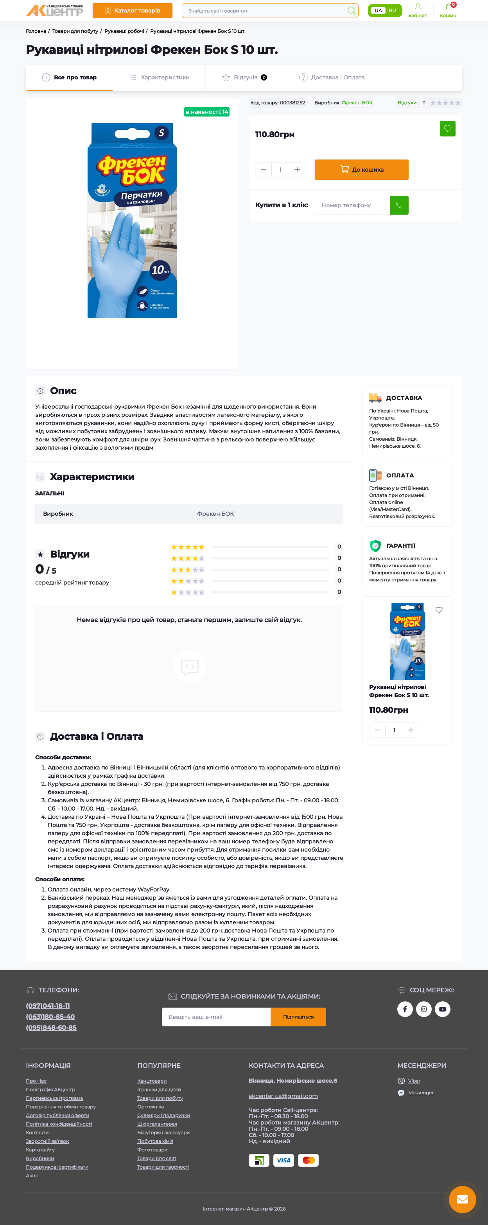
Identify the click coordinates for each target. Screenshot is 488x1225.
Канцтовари (152, 1081)
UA (378, 10)
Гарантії (401, 545)
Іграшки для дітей (159, 1089)
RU (392, 10)
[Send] (399, 205)
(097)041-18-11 (48, 1006)
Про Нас (36, 1081)
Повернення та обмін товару (61, 1107)
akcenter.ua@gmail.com (283, 1095)
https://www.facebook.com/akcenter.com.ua (405, 1009)
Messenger (421, 1093)
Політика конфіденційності (59, 1124)
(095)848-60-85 (51, 1027)
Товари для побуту (160, 1098)
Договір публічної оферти (57, 1115)
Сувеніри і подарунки (163, 1115)
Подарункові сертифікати (57, 1167)
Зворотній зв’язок (47, 1141)
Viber (414, 1081)
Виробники (40, 1158)
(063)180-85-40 (50, 1017)
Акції (32, 1175)
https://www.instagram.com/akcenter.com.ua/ (424, 1009)
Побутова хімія (155, 1141)
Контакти (37, 1132)
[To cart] (438, 730)
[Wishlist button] (448, 128)
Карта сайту (40, 1150)
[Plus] (297, 169)
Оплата (400, 475)
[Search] (351, 10)
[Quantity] (280, 170)
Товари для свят (156, 1158)
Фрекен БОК (357, 103)
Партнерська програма (54, 1098)
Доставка (404, 398)
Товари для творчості (163, 1167)
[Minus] (263, 169)
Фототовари (152, 1150)
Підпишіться (298, 1017)
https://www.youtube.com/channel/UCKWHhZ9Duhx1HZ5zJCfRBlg (442, 1009)
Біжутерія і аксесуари (163, 1132)
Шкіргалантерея (157, 1124)
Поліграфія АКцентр (50, 1089)
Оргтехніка (150, 1107)
